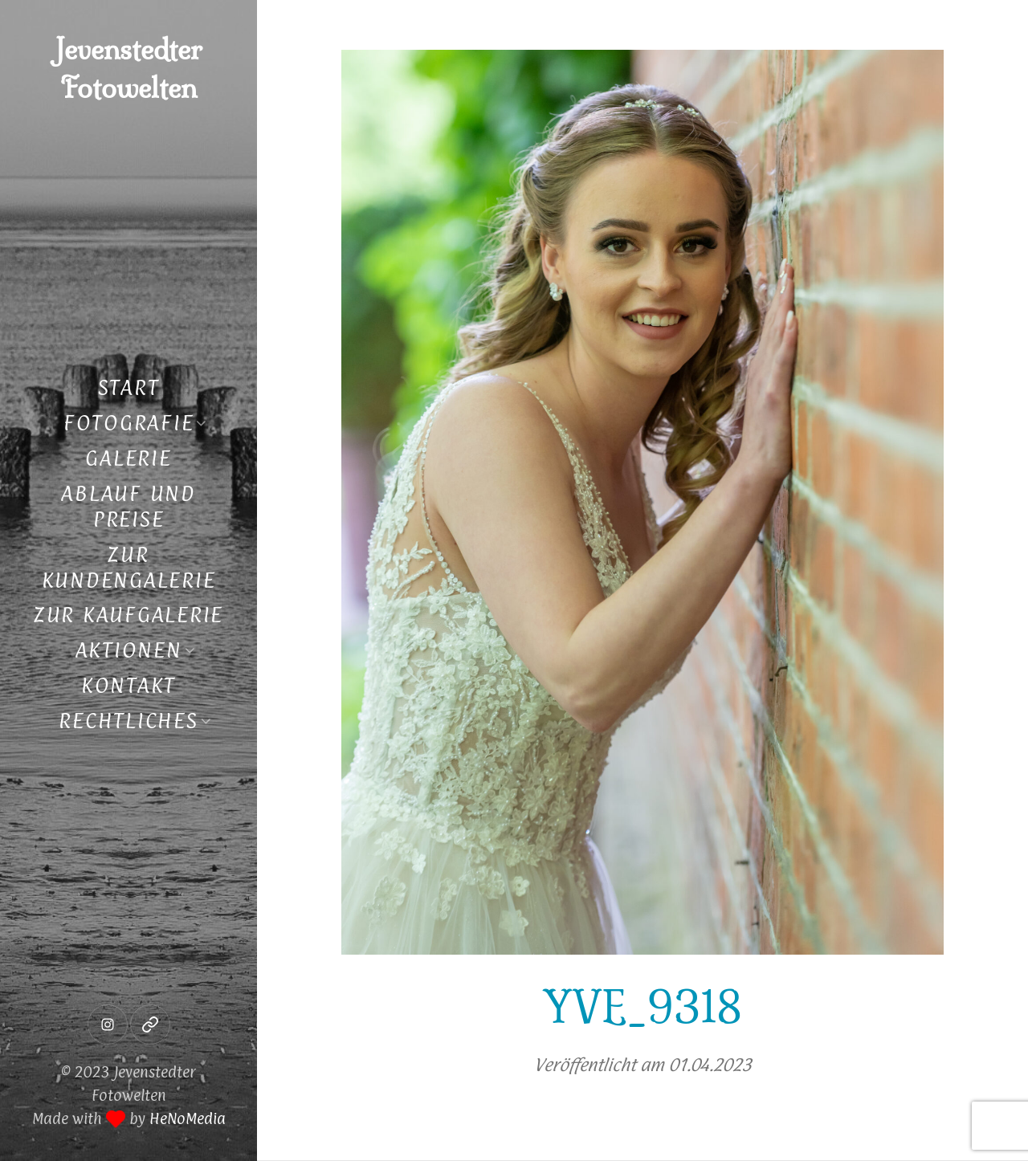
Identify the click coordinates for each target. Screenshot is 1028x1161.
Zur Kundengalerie (129, 567)
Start (129, 387)
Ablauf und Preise (128, 506)
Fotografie (128, 422)
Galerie (128, 458)
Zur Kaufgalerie (128, 614)
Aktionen (128, 650)
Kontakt (128, 685)
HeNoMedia (187, 1118)
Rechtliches (128, 720)
